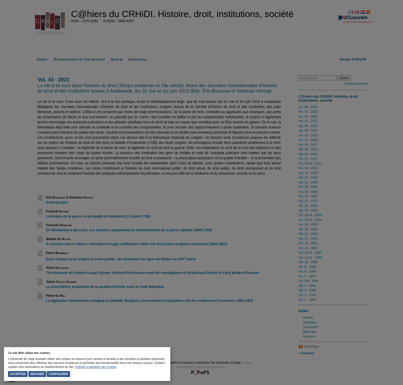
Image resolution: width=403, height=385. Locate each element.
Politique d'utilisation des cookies (95, 366)
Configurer (58, 374)
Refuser (37, 374)
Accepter (18, 374)
